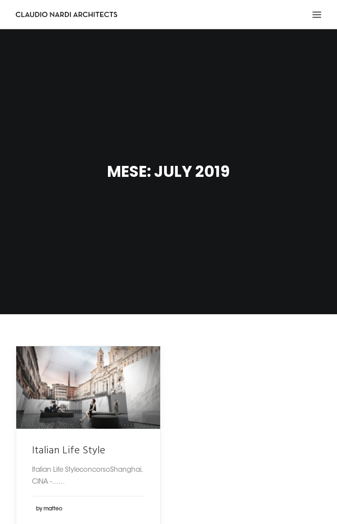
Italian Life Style (68, 445)
